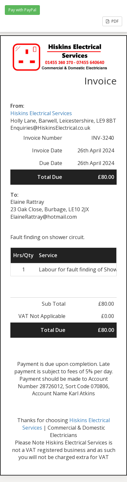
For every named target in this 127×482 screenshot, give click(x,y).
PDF (112, 21)
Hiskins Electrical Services (41, 113)
